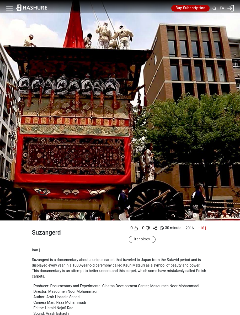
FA (222, 8)
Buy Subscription (190, 8)
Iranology (142, 239)
